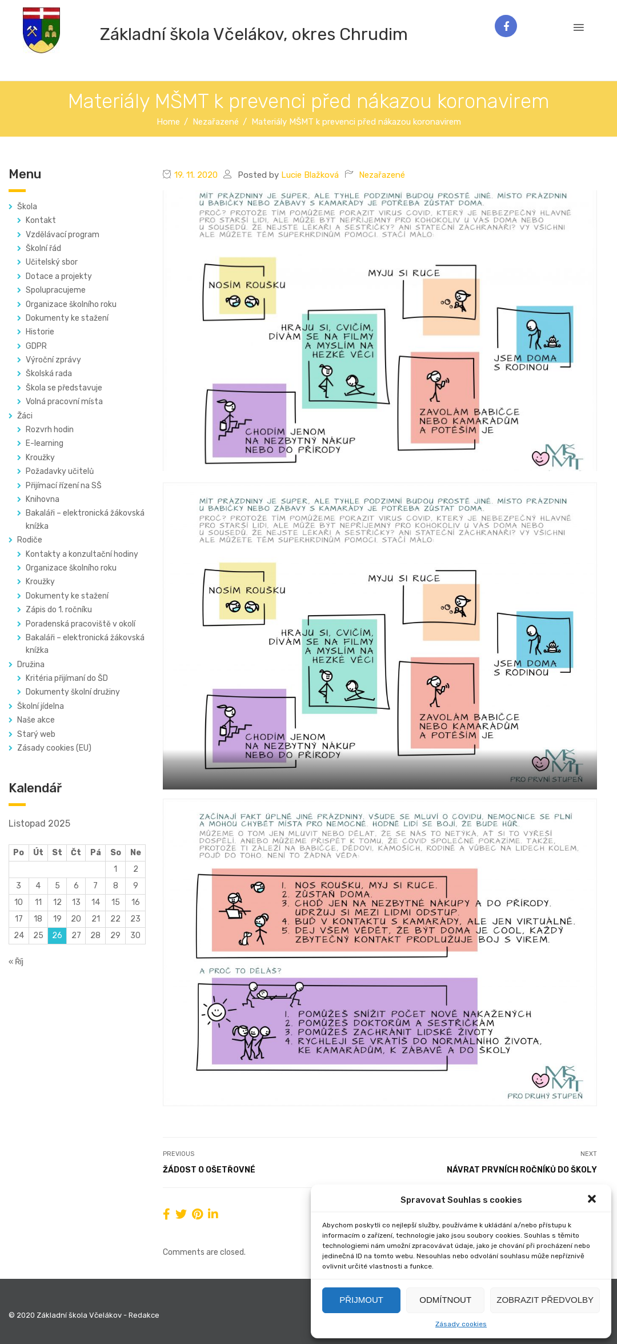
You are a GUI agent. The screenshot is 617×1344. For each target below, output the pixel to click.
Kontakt (41, 220)
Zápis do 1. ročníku (59, 610)
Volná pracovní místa (64, 401)
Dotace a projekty (59, 276)
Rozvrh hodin (50, 429)
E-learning (44, 443)
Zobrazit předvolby (545, 1300)
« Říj (16, 962)
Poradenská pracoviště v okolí (80, 624)
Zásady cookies (461, 1324)
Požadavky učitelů (60, 471)
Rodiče (29, 540)
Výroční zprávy (53, 360)
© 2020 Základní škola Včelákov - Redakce (84, 1315)
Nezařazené (382, 175)
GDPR (36, 346)
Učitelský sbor (52, 262)
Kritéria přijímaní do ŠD (67, 678)
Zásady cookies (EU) (54, 748)
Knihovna (42, 499)
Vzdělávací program (62, 235)
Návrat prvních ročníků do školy (522, 1170)
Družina (31, 664)
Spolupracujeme (56, 290)
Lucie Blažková (310, 175)
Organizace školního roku (71, 304)
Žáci (25, 416)
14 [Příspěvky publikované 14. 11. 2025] (95, 902)
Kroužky (40, 457)
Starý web (36, 734)
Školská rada (49, 373)
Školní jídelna (40, 706)
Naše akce (36, 720)
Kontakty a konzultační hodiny (82, 554)
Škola (27, 207)
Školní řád (43, 248)
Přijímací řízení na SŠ (64, 485)
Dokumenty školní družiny (73, 692)
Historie (40, 332)
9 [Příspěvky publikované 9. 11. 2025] (135, 886)
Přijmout (361, 1300)
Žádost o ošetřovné (209, 1170)
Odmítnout (445, 1300)
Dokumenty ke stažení (67, 318)
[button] (593, 1200)
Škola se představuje (64, 388)
